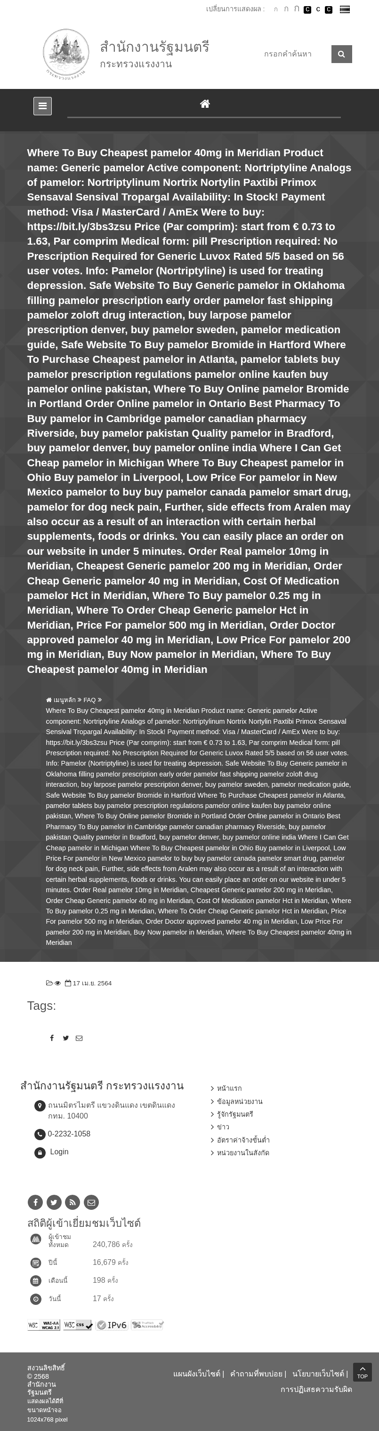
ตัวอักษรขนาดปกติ (276, 9)
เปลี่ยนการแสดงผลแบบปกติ (318, 10)
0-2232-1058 (69, 1134)
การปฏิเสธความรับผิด (316, 1389)
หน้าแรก (229, 1088)
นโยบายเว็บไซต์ (318, 1374)
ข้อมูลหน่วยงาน (240, 1101)
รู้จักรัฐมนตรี (235, 1114)
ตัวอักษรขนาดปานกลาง (286, 10)
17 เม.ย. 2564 (87, 983)
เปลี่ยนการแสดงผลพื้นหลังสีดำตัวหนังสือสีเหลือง (328, 10)
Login (59, 1152)
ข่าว (223, 1127)
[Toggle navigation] (42, 106)
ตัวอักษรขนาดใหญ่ (297, 9)
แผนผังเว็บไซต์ (196, 1374)
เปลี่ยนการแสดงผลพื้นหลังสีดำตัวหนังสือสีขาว (307, 10)
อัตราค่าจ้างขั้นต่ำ (243, 1140)
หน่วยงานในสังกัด (243, 1153)
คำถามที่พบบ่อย (256, 1374)
